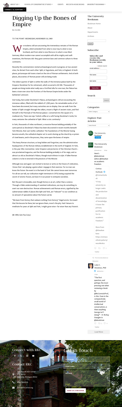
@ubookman (98, 150)
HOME (5, 4)
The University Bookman (100, 145)
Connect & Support (14, 9)
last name (93, 81)
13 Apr (96, 274)
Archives (91, 36)
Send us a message (75, 390)
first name (93, 75)
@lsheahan (100, 271)
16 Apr (105, 150)
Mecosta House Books (75, 4)
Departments (93, 32)
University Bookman (95, 4)
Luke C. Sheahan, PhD (100, 266)
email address (95, 68)
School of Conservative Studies (38, 4)
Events (60, 4)
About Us (14, 4)
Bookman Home (94, 23)
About (90, 28)
